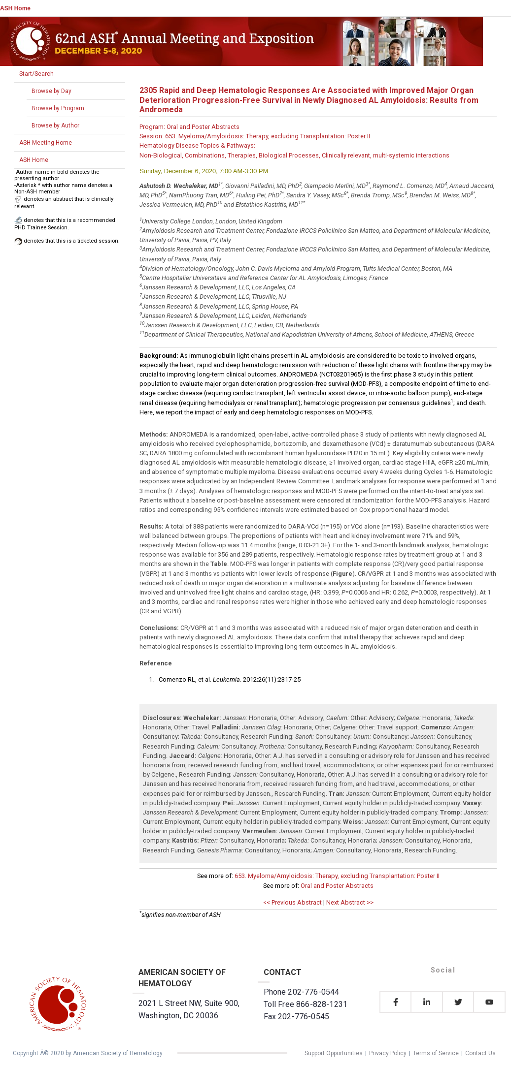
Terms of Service (436, 1053)
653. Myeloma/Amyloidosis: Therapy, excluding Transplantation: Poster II (337, 875)
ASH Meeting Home (45, 142)
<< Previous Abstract (292, 902)
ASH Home (15, 8)
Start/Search (36, 73)
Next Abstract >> (350, 902)
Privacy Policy (388, 1053)
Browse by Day (51, 91)
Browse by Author (55, 125)
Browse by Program (58, 108)
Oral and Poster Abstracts (337, 885)
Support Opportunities (334, 1053)
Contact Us (480, 1053)
